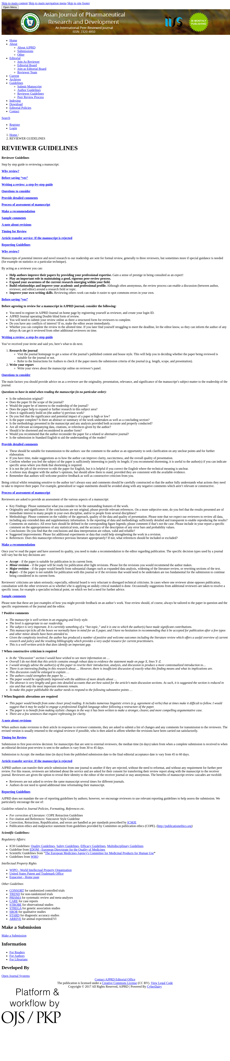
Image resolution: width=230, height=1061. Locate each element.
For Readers (17, 952)
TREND (14, 894)
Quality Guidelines (43, 846)
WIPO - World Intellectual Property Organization (40, 870)
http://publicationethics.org (175, 826)
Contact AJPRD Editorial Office (115, 979)
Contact (14, 111)
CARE (13, 901)
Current (14, 76)
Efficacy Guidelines (93, 846)
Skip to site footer (78, 3)
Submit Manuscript (29, 86)
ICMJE (131, 822)
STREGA (15, 908)
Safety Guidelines (68, 846)
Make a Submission (14, 935)
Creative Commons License (119, 983)
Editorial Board (27, 65)
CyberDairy (154, 986)
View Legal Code (162, 983)
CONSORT (16, 890)
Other (20, 54)
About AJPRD (26, 47)
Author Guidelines (29, 90)
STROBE (15, 904)
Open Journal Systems (16, 976)
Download (16, 104)
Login (13, 128)
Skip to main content (15, 3)
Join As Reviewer (28, 61)
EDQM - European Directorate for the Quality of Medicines (67, 849)
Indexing (15, 100)
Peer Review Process (30, 97)
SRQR (13, 911)
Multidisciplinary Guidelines (125, 846)
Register (14, 124)
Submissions (25, 51)
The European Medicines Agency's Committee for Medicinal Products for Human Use (99, 853)
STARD (14, 915)
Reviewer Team (27, 72)
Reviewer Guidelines (30, 93)
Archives (15, 79)
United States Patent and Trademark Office (36, 873)
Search (6, 118)
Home (13, 40)
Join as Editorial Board (31, 68)
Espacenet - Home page (24, 877)
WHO (34, 856)
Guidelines (16, 83)
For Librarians (18, 959)
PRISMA (15, 897)
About (13, 44)
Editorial (14, 58)
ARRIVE (15, 919)
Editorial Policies (20, 107)
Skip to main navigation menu (48, 3)
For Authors (17, 955)
